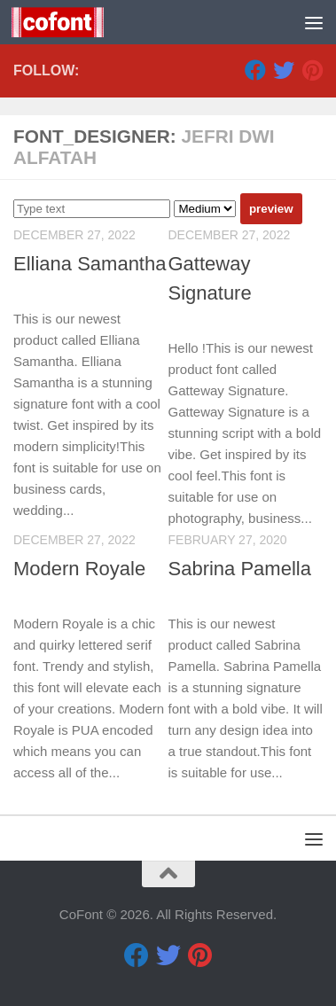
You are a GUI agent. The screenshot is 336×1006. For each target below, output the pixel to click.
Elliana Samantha (89, 264)
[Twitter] (283, 70)
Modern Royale (79, 569)
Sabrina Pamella (239, 569)
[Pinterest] (312, 70)
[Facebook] (255, 70)
